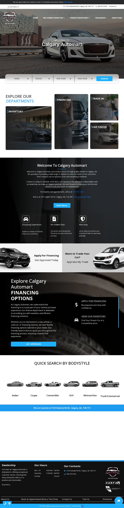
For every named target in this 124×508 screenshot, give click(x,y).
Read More (62, 205)
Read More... (6, 485)
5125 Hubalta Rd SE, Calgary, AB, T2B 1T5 (79, 6)
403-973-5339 (102, 6)
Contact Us (112, 6)
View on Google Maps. (82, 197)
